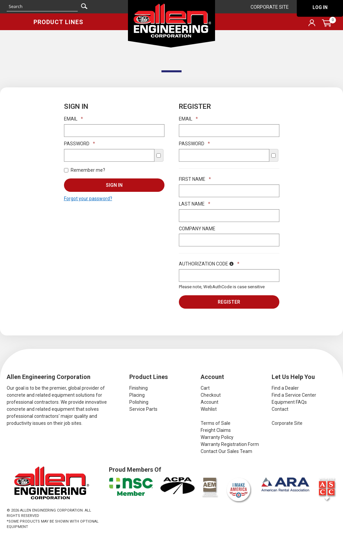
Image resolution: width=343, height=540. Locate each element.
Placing (137, 395)
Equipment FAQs (289, 402)
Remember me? (84, 170)
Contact (280, 409)
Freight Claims (216, 430)
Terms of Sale (215, 423)
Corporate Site (270, 7)
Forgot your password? (88, 198)
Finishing (138, 388)
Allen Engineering (171, 24)
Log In (320, 7)
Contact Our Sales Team (226, 451)
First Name (195, 179)
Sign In (114, 185)
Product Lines (58, 21)
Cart (205, 388)
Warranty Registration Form (230, 444)
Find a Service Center (294, 395)
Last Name (194, 204)
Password (79, 143)
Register (229, 302)
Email (73, 119)
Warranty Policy (217, 437)
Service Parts (143, 409)
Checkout (211, 395)
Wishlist (209, 409)
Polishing (138, 402)
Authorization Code (209, 263)
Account (209, 402)
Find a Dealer (285, 388)
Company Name (197, 228)
